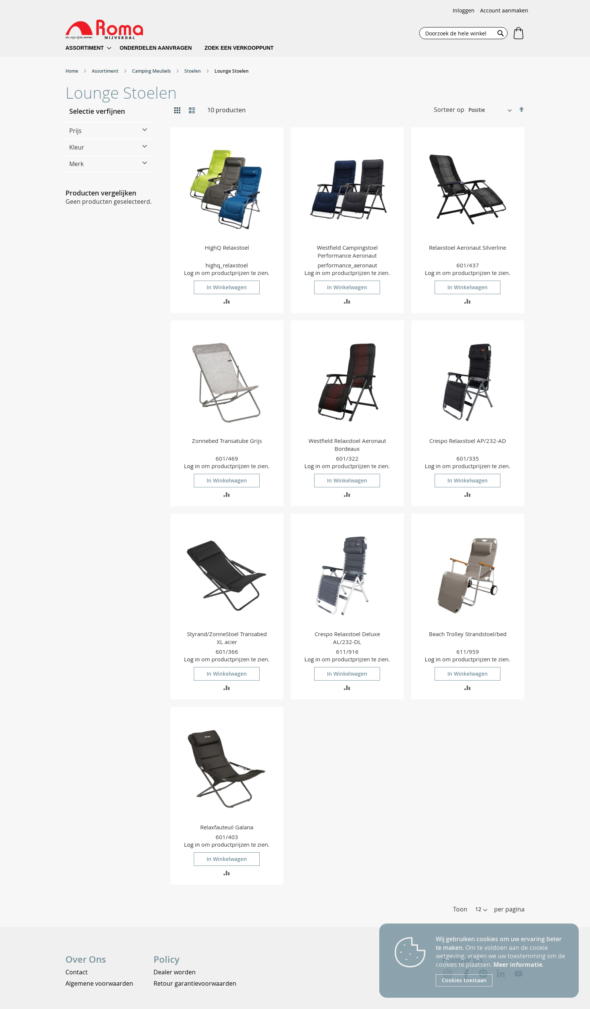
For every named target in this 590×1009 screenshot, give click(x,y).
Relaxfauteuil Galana (226, 827)
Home (72, 71)
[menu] (174, 48)
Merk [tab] (76, 164)
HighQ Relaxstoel (227, 247)
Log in (192, 272)
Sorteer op (449, 109)
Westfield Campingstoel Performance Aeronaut (347, 251)
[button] (226, 300)
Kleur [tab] (76, 147)
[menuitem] (88, 48)
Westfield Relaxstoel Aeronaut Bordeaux (347, 444)
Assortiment (106, 71)
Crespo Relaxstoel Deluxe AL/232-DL (347, 638)
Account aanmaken (504, 10)
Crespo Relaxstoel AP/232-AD (467, 440)
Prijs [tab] (75, 131)
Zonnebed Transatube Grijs (227, 440)
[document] (501, 960)
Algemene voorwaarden (99, 983)
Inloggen (463, 10)
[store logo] (104, 29)
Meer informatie (517, 964)
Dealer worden (175, 972)
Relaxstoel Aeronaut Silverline (467, 247)
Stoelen (193, 71)
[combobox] (463, 33)
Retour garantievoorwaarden (195, 983)
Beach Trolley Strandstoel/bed (467, 634)
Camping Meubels (152, 71)
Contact (76, 972)
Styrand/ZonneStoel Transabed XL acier (227, 638)
